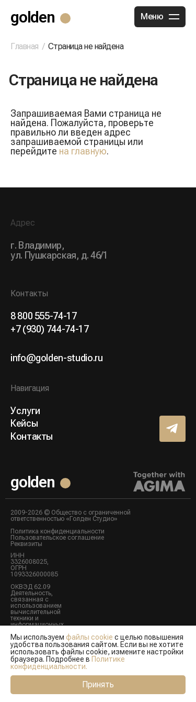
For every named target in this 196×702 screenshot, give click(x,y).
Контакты (31, 436)
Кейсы (24, 423)
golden (32, 17)
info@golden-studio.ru (56, 358)
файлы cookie (89, 637)
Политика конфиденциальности (57, 531)
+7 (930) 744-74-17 (49, 329)
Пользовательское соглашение (57, 537)
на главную (83, 151)
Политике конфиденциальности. (67, 663)
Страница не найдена (86, 46)
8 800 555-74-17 (43, 316)
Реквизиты (26, 544)
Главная (24, 46)
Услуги (25, 411)
